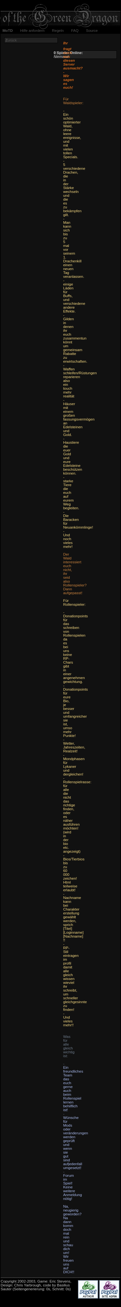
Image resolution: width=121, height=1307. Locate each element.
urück (11, 40)
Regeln (58, 30)
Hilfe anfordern (32, 30)
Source (91, 30)
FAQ (74, 30)
